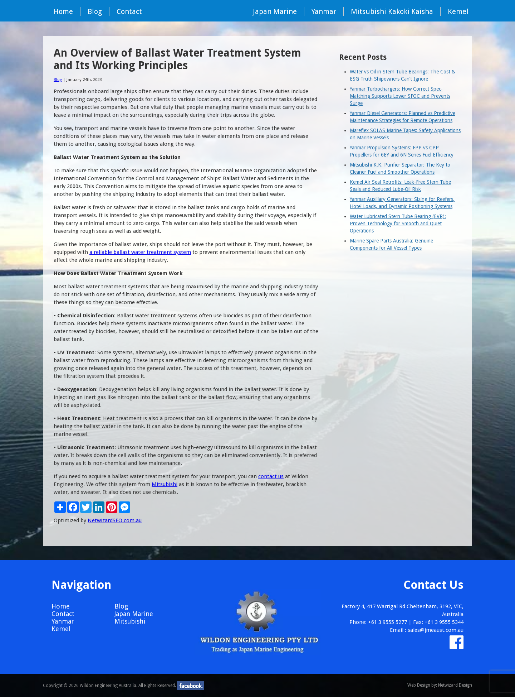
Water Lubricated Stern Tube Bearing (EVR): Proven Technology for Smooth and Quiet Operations (398, 223)
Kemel (458, 11)
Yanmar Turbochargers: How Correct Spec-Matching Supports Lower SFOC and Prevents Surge (400, 96)
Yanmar (324, 11)
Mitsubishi (164, 484)
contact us (271, 476)
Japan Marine (275, 11)
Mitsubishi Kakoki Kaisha (392, 11)
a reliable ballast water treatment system (140, 252)
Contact (129, 11)
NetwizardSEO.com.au (115, 520)
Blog (95, 11)
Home (63, 11)
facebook (190, 685)
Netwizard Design (455, 685)
